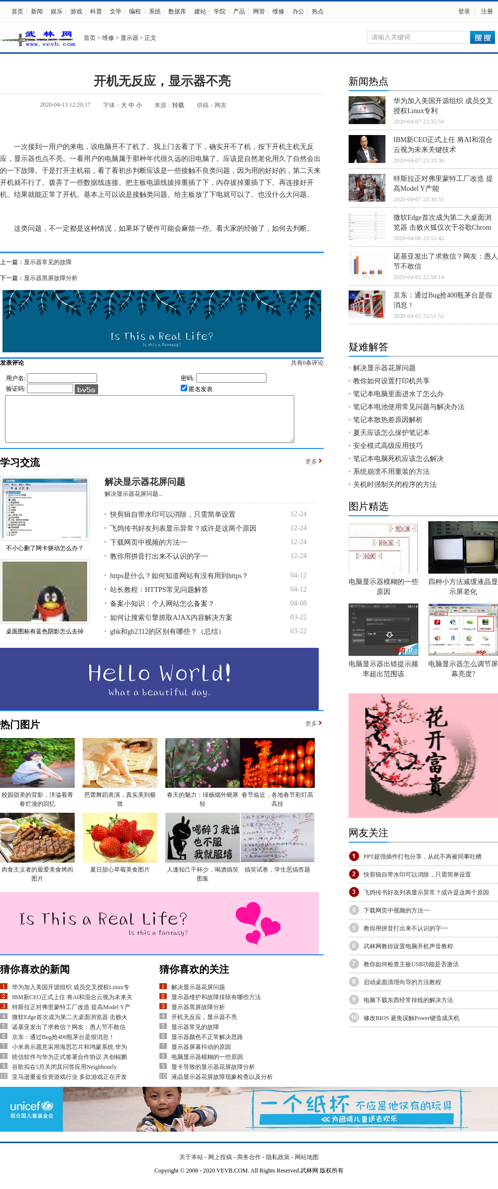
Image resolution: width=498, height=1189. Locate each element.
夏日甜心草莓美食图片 (120, 878)
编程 (135, 11)
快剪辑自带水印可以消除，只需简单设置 (173, 523)
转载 (178, 105)
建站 (200, 11)
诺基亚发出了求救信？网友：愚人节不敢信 (68, 1036)
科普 (96, 11)
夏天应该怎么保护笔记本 (391, 433)
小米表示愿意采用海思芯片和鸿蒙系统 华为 (69, 1055)
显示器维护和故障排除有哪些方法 (216, 1006)
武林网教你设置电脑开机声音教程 (408, 946)
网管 (259, 11)
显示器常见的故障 (48, 262)
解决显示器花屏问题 (145, 491)
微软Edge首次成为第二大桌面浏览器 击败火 (69, 1026)
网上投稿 (220, 1166)
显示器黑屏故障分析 (51, 278)
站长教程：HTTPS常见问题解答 (159, 598)
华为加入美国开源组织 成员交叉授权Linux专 (70, 996)
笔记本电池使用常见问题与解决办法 (409, 407)
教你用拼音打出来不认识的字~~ (159, 565)
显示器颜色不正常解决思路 (207, 1045)
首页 (17, 11)
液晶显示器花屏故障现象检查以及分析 (222, 1085)
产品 (239, 11)
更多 (311, 470)
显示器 (129, 37)
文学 (116, 11)
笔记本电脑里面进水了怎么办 (398, 394)
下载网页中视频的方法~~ (148, 551)
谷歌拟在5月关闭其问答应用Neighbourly (64, 1075)
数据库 (177, 11)
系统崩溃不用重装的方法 (391, 471)
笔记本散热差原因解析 (388, 420)
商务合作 (249, 1166)
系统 (155, 11)
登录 (464, 11)
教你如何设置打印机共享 (391, 381)
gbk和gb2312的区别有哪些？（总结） (167, 640)
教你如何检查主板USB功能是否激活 (411, 964)
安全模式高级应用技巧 (388, 445)
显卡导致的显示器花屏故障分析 (213, 1075)
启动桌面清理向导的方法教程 (402, 982)
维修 (278, 11)
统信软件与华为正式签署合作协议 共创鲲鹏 (69, 1065)
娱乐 (57, 11)
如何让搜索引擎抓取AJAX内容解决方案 (171, 626)
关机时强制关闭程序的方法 (395, 484)
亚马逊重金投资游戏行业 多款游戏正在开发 (69, 1085)
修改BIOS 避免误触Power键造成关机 (412, 1018)
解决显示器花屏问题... (134, 502)
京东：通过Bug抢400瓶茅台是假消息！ (63, 1045)
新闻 (37, 11)
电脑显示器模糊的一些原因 (207, 1065)
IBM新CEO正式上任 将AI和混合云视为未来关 (72, 1006)
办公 (298, 11)
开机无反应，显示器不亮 (204, 1026)
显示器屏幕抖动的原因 (201, 1055)
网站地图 (307, 1166)
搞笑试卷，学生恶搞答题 (277, 878)
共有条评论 (317, 362)
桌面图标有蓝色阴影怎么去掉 (45, 640)
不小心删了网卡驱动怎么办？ (45, 557)
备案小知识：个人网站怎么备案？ (162, 612)
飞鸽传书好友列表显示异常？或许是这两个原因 (183, 537)
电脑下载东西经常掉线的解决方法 (408, 1000)
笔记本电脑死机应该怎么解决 (398, 458)
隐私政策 (278, 1166)
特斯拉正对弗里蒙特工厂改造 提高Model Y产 (71, 1016)
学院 (220, 11)
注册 (487, 11)
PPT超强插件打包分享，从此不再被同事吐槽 (423, 856)
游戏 (76, 11)
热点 (318, 11)
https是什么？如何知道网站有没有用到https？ (179, 585)
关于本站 (191, 1166)
